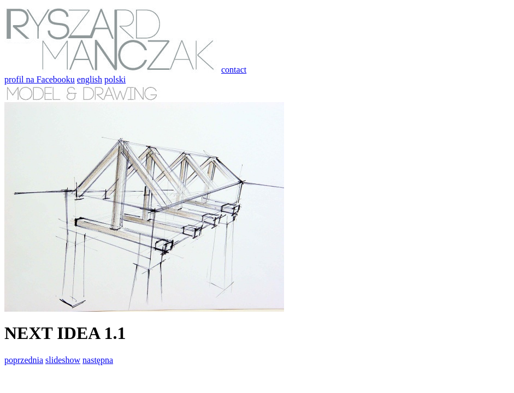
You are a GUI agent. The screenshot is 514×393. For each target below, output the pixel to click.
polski (115, 79)
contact (233, 69)
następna (97, 360)
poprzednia (23, 360)
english (89, 79)
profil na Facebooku (39, 79)
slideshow (62, 360)
